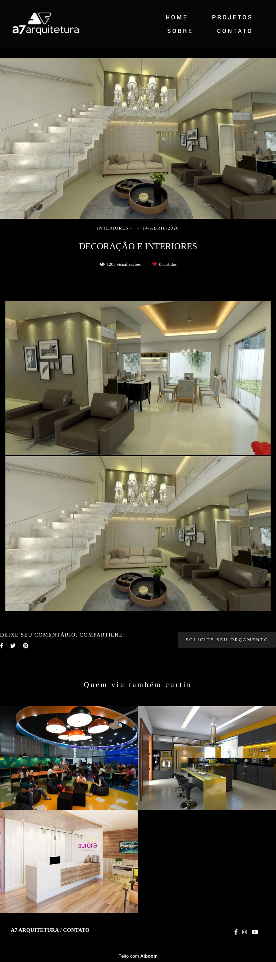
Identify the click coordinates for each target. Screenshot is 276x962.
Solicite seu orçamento (227, 639)
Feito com (137, 956)
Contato (76, 930)
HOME (177, 17)
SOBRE (180, 31)
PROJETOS (232, 17)
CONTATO (235, 31)
